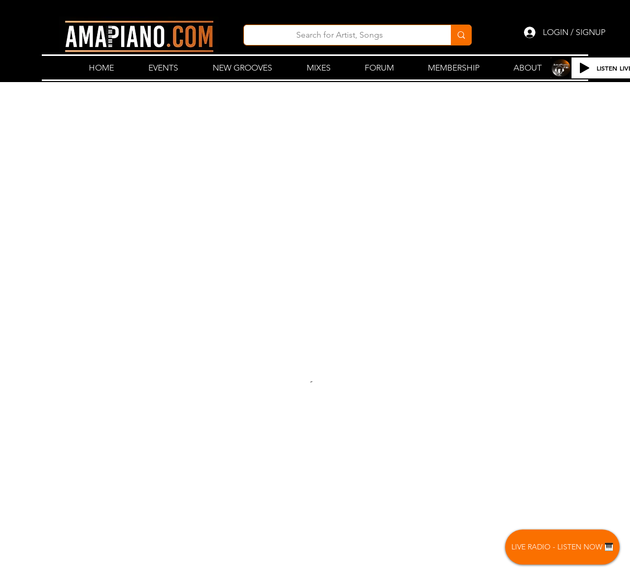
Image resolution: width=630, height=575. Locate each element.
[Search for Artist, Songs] (340, 35)
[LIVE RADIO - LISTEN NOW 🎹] (562, 547)
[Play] (584, 68)
